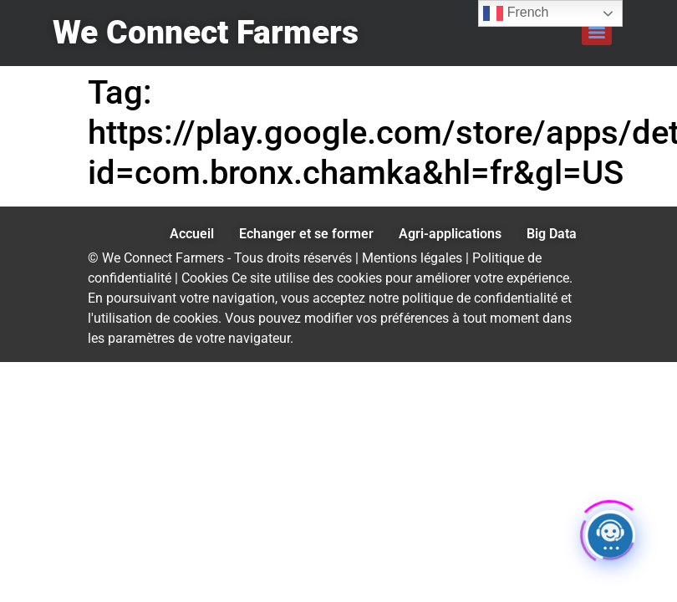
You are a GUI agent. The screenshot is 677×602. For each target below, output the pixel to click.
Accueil (192, 234)
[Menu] (597, 32)
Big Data (552, 234)
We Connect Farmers (206, 32)
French (515, 13)
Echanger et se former (306, 234)
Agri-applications (450, 234)
